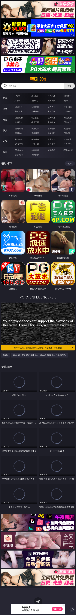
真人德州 (35, 96)
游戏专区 (68, 96)
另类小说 (35, 144)
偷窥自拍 (19, 128)
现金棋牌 (51, 100)
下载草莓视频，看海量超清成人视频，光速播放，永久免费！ (42, 347)
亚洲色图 (35, 128)
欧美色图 (51, 128)
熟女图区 (51, 133)
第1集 (5, 355)
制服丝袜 (19, 122)
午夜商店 (35, 150)
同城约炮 (19, 150)
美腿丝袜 (19, 133)
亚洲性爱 (19, 117)
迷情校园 (19, 144)
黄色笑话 (51, 144)
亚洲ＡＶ (19, 106)
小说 (5, 141)
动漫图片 (68, 128)
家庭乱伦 (35, 139)
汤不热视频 (68, 150)
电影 (5, 119)
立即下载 (57, 609)
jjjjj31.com (38, 79)
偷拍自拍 (35, 117)
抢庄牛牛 (68, 100)
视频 (5, 108)
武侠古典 (68, 139)
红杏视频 (19, 155)
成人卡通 (51, 117)
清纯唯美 (35, 133)
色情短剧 (35, 155)
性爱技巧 (68, 144)
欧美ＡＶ (51, 106)
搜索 (69, 86)
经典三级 (35, 122)
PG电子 (19, 96)
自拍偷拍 (35, 106)
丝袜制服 (35, 111)
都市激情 (19, 139)
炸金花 (35, 100)
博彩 (5, 97)
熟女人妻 (19, 111)
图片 (5, 130)
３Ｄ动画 (68, 106)
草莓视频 (51, 150)
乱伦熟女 (51, 122)
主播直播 (51, 111)
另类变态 (68, 122)
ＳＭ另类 (68, 111)
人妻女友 (51, 139)
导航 (5, 152)
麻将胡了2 (18, 100)
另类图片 (68, 133)
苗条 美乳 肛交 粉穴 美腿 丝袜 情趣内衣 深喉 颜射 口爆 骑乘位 (39, 355)
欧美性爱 (68, 117)
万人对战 (51, 96)
